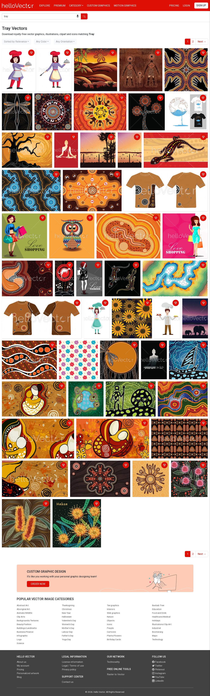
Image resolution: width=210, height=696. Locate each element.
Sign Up (201, 5)
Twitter (157, 665)
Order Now (38, 583)
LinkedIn (158, 680)
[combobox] (16, 42)
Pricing (174, 5)
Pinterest (158, 669)
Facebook (159, 662)
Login (186, 5)
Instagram (159, 673)
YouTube (158, 677)
